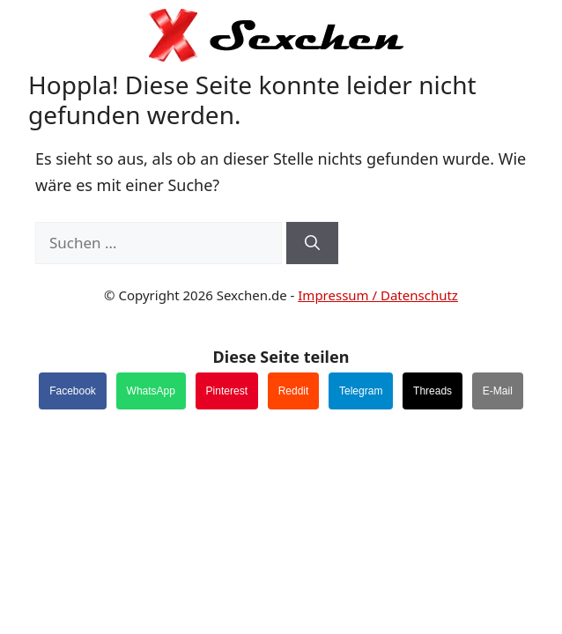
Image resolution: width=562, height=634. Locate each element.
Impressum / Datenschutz (378, 295)
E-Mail (498, 391)
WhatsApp (151, 391)
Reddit (293, 391)
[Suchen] (312, 243)
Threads (432, 391)
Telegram (360, 391)
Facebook (72, 391)
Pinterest (227, 391)
